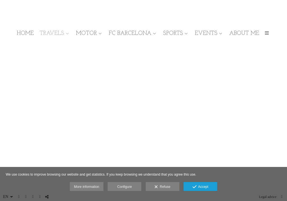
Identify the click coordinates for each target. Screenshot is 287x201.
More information (86, 187)
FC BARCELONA (130, 33)
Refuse (162, 187)
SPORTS (173, 33)
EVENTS (206, 33)
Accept (201, 187)
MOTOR (86, 33)
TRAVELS (52, 33)
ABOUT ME (244, 33)
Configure (124, 187)
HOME (25, 33)
